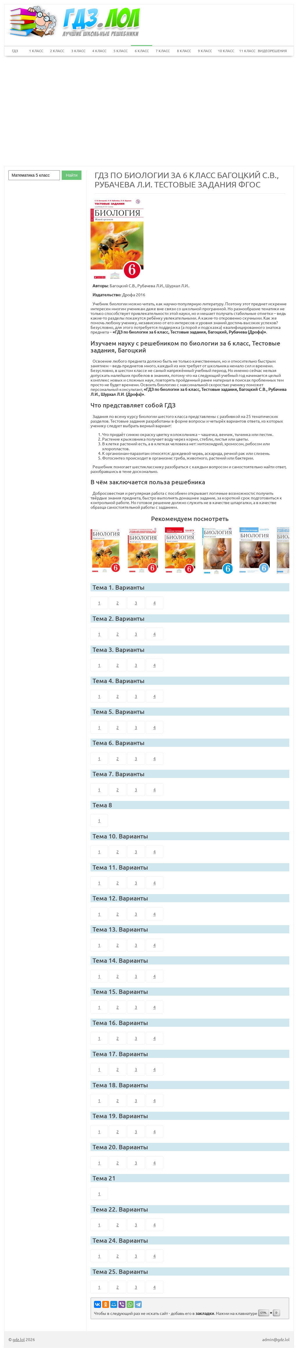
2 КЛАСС (57, 50)
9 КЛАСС (205, 50)
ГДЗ (15, 50)
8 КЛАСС (184, 50)
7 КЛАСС (163, 50)
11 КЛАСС (247, 50)
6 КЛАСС (142, 50)
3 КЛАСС (78, 50)
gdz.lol (19, 1339)
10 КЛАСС (226, 50)
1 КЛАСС (36, 50)
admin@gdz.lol (276, 1339)
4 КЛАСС (99, 50)
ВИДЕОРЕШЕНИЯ (268, 50)
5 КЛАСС (120, 50)
